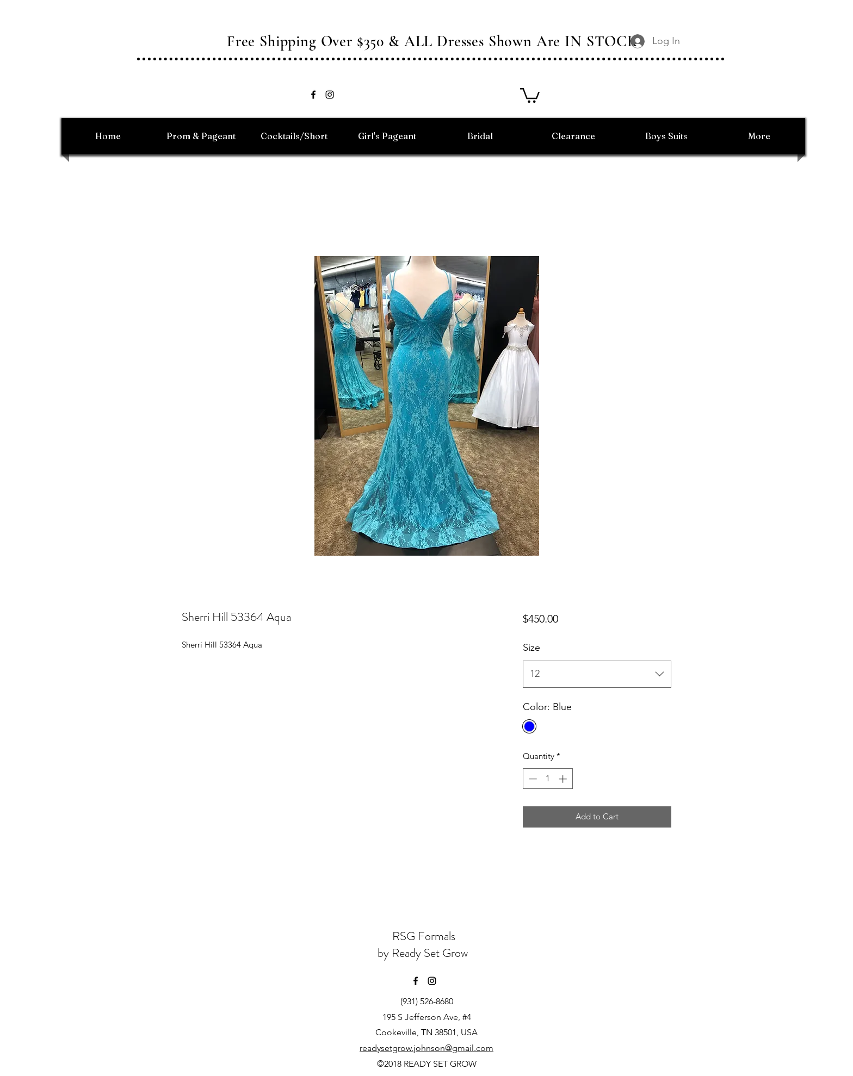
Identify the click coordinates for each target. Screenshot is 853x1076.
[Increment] (564, 779)
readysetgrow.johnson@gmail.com (426, 1048)
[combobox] (597, 674)
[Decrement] (531, 779)
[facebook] (313, 94)
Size (531, 648)
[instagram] (329, 94)
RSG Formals (423, 936)
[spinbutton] (548, 779)
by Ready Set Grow (424, 952)
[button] (530, 94)
